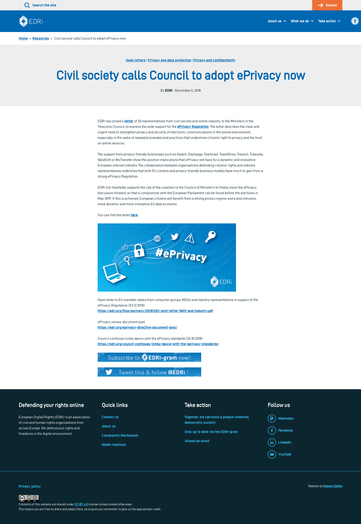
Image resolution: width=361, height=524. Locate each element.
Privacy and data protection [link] (169, 60)
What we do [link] (300, 21)
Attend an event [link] (197, 441)
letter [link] (128, 121)
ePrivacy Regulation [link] (193, 127)
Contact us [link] (110, 417)
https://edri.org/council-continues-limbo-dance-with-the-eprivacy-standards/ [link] (158, 344)
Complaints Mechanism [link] (120, 435)
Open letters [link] (136, 60)
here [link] (134, 215)
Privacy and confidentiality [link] (214, 60)
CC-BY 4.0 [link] (81, 504)
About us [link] (275, 21)
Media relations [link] (114, 445)
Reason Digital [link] (332, 486)
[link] (355, 21)
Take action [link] (327, 21)
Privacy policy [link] (30, 486)
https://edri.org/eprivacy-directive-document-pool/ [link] (137, 327)
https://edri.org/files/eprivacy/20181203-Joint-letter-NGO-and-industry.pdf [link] (155, 311)
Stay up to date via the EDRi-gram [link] (211, 432)
